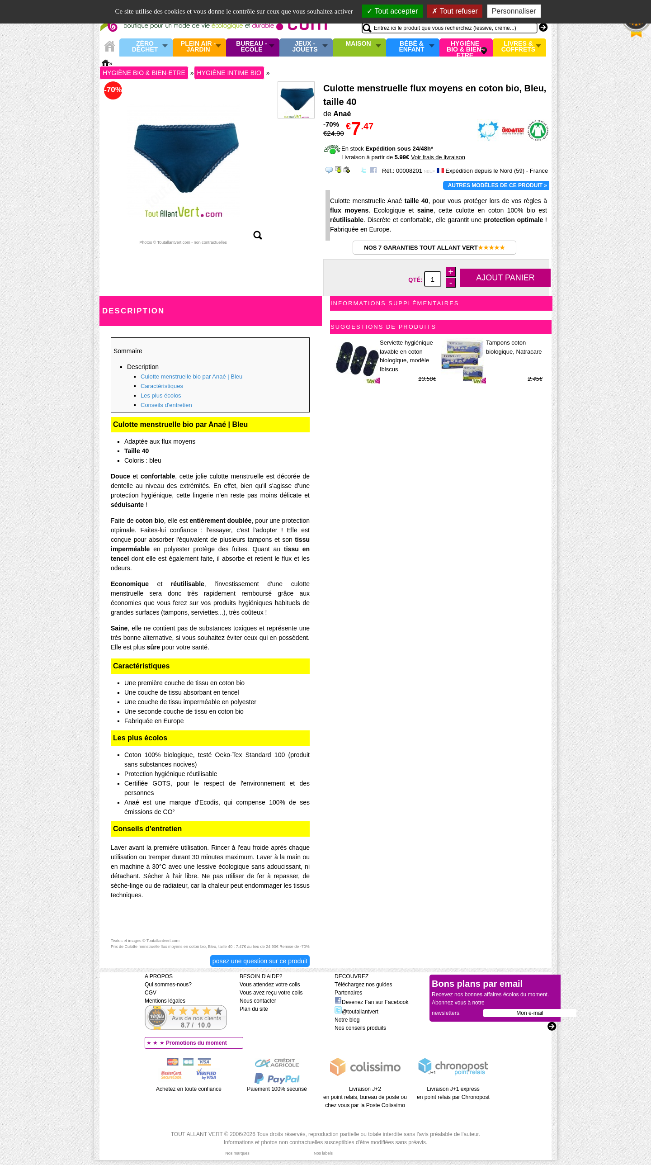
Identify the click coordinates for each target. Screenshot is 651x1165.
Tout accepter (392, 11)
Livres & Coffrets (518, 47)
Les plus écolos (161, 395)
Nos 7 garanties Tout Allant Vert (434, 247)
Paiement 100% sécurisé (277, 1089)
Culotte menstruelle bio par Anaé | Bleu (191, 376)
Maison (358, 44)
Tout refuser (455, 11)
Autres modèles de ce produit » (497, 185)
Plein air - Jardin (198, 47)
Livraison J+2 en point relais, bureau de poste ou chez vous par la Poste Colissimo (365, 1097)
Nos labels (323, 1153)
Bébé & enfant (412, 47)
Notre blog (347, 1020)
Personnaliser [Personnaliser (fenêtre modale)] (514, 11)
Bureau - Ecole (251, 47)
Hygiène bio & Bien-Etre (465, 47)
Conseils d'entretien (166, 405)
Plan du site (254, 1009)
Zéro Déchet (145, 47)
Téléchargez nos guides (363, 984)
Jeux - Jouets (304, 47)
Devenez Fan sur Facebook (371, 1002)
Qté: (416, 279)
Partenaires (348, 993)
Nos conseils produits (360, 1028)
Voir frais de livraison (438, 157)
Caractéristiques (162, 386)
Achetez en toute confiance (189, 1089)
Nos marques (237, 1153)
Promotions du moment (196, 1043)
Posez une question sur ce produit (259, 961)
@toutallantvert (356, 1012)
